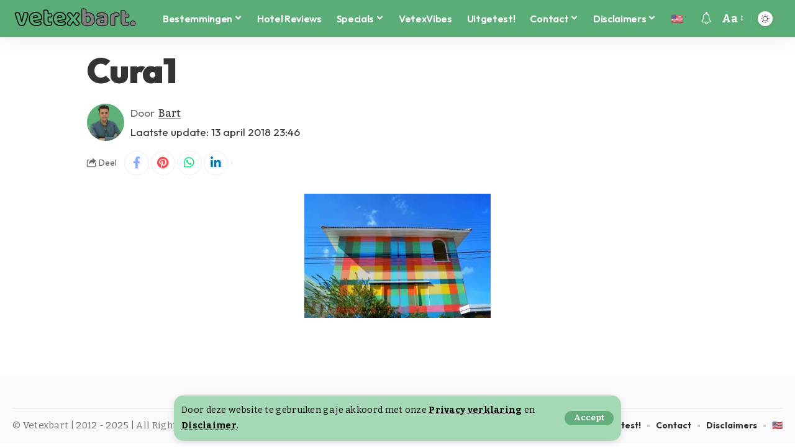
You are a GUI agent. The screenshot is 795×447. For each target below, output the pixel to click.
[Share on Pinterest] (163, 163)
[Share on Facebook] (136, 163)
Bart (169, 112)
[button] (589, 418)
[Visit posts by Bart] (105, 122)
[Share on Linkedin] (216, 163)
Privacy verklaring (475, 410)
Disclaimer (209, 425)
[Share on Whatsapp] (190, 163)
